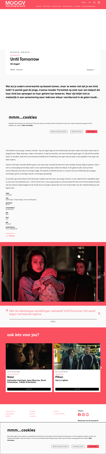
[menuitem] (38, 6)
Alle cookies (91, 145)
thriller (19, 84)
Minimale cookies (75, 145)
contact (83, 2)
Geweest (91, 84)
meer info (29, 403)
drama (12, 84)
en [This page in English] (90, 2)
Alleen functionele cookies (56, 145)
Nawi (10, 391)
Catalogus (10, 250)
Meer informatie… (28, 139)
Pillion (59, 391)
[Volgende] (101, 382)
